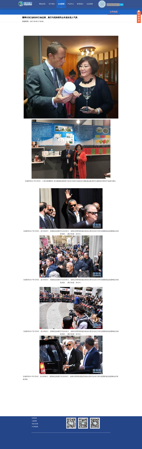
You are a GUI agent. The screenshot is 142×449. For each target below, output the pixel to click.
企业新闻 (61, 4)
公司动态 (114, 12)
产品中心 (71, 4)
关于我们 (52, 4)
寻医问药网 (35, 424)
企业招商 (89, 4)
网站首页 (42, 4)
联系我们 (80, 4)
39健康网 (34, 421)
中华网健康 (35, 426)
